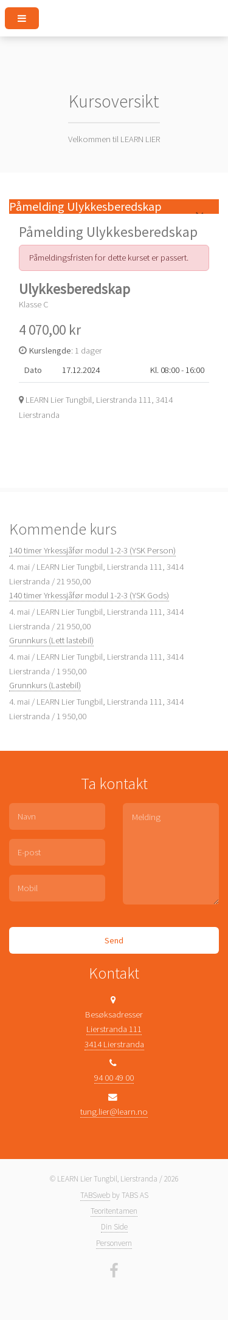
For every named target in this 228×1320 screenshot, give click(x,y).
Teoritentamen (114, 1211)
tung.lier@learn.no (114, 1111)
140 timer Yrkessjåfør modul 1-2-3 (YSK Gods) (89, 595)
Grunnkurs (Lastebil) (45, 685)
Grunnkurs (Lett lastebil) (51, 640)
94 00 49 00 (114, 1077)
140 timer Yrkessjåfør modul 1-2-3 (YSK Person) (92, 550)
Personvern (114, 1243)
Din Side (114, 1227)
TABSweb (95, 1195)
